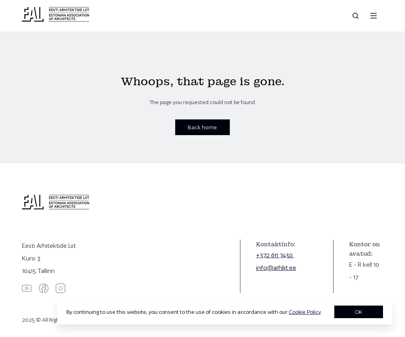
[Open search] (356, 16)
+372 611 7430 (275, 255)
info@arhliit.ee (276, 267)
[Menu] (373, 15)
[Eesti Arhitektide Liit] (55, 19)
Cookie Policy (305, 312)
